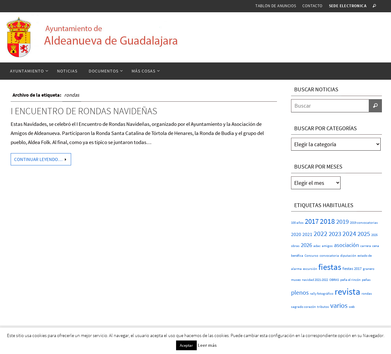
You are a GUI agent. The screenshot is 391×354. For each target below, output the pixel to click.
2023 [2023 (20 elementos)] (335, 233)
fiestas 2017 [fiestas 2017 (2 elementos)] (352, 268)
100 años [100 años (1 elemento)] (297, 223)
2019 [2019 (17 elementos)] (342, 221)
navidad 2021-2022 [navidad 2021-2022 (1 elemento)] (315, 280)
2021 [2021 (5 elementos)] (307, 234)
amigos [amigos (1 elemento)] (327, 246)
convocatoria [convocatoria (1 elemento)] (329, 256)
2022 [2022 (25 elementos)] (320, 233)
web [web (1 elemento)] (352, 307)
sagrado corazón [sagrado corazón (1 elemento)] (303, 307)
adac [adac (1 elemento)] (317, 246)
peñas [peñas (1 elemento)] (366, 280)
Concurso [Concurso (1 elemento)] (311, 256)
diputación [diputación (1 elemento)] (348, 256)
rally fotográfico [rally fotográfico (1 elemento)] (321, 294)
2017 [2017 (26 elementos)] (312, 221)
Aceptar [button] (186, 345)
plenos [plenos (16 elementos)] (300, 292)
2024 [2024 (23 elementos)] (349, 233)
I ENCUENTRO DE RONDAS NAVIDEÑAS (84, 111)
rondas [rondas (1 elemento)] (367, 294)
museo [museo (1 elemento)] (296, 280)
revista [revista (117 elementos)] (347, 291)
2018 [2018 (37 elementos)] (327, 221)
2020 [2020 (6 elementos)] (296, 234)
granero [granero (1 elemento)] (368, 269)
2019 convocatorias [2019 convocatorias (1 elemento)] (364, 223)
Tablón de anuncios (275, 5)
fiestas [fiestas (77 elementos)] (329, 266)
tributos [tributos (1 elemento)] (323, 307)
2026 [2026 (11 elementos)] (306, 245)
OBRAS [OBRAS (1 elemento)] (334, 280)
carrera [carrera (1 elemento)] (365, 246)
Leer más (207, 345)
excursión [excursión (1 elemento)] (310, 269)
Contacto (312, 5)
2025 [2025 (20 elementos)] (363, 233)
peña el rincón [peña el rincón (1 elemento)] (350, 280)
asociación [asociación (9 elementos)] (346, 245)
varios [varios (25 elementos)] (338, 305)
